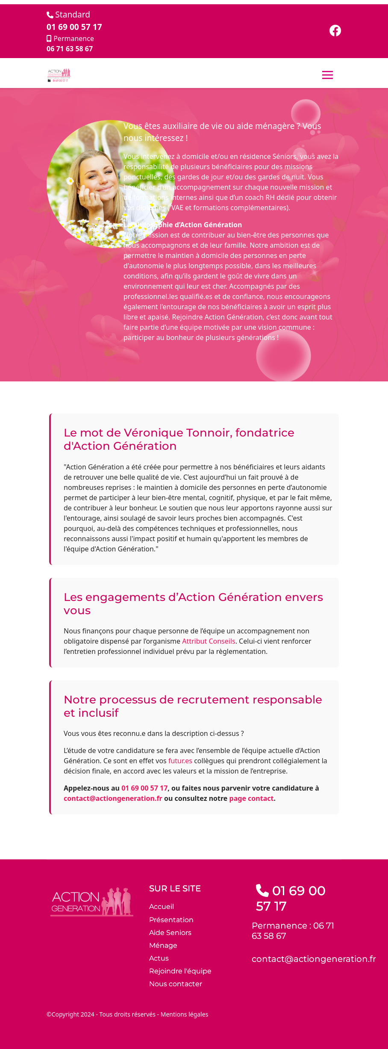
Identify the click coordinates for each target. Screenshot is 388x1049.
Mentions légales (185, 1014)
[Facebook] (335, 32)
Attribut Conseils (208, 641)
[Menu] (327, 75)
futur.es (180, 760)
